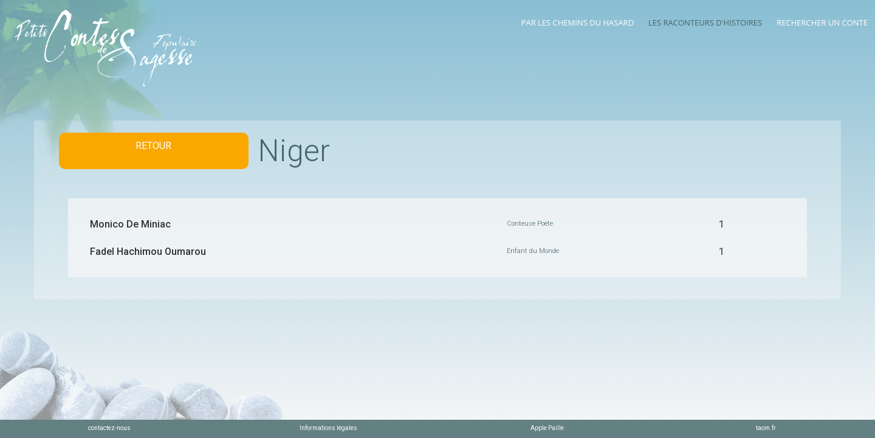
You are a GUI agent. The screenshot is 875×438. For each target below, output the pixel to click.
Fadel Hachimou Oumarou (148, 251)
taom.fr (766, 428)
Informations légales (328, 428)
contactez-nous (109, 428)
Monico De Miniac (130, 224)
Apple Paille (547, 428)
